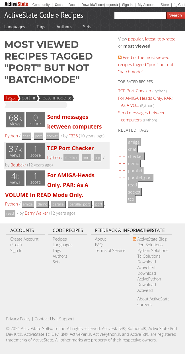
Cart (181, 5)
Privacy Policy (18, 319)
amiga (28, 204)
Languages (14, 26)
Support (66, 319)
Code (59, 5)
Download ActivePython (149, 276)
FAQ (99, 244)
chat (26, 136)
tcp (97, 157)
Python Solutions (152, 250)
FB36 (73, 136)
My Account (146, 5)
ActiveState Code (29, 14)
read (10, 213)
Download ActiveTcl (146, 287)
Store (165, 5)
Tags (40, 26)
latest (150, 39)
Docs (72, 5)
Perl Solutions (150, 244)
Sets (87, 26)
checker (71, 157)
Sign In (127, 5)
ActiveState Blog (151, 239)
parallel (58, 204)
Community (41, 5)
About (100, 239)
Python (11, 136)
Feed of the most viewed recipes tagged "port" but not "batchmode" (146, 64)
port (25, 98)
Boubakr (18, 165)
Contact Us (45, 319)
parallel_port (79, 204)
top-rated (167, 39)
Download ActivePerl (146, 264)
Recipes (72, 14)
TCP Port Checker (70, 148)
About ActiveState (153, 299)
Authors (64, 26)
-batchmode (52, 98)
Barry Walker (36, 213)
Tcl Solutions (148, 256)
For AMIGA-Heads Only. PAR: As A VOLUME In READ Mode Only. (49, 185)
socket (52, 136)
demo (42, 204)
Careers (144, 304)
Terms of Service (110, 250)
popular (135, 39)
